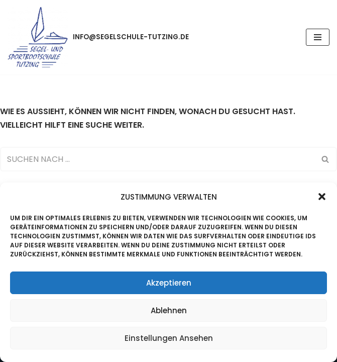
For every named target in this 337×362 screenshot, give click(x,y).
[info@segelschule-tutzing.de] (98, 37)
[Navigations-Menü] (317, 37)
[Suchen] (157, 159)
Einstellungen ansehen (169, 338)
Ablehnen (169, 310)
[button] (322, 197)
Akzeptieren (168, 283)
